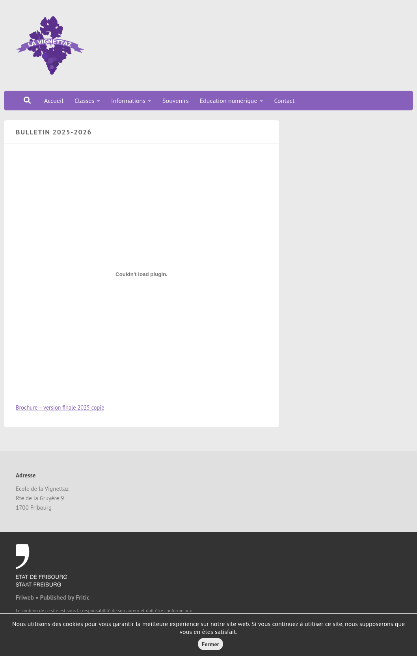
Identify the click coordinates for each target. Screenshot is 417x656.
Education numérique (228, 100)
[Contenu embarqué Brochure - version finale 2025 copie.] (141, 274)
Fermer (210, 644)
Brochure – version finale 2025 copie (60, 407)
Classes (84, 100)
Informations (128, 100)
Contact (284, 100)
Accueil (53, 100)
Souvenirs (175, 100)
